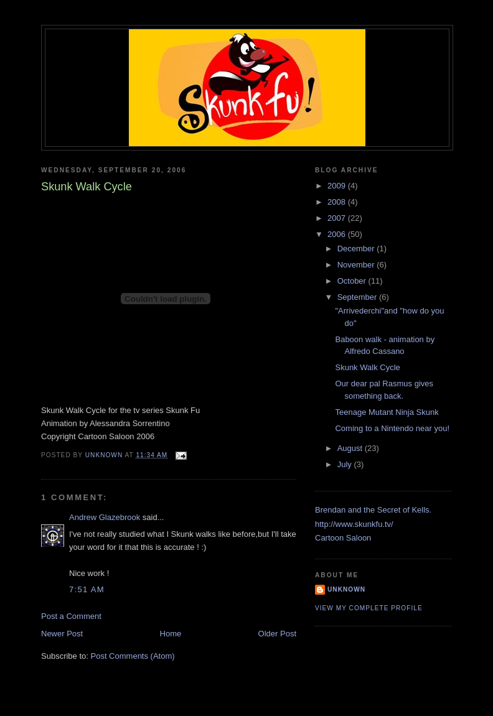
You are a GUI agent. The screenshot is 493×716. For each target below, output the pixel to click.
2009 (337, 185)
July (345, 464)
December (357, 248)
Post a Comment (71, 616)
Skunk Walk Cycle (367, 367)
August (351, 448)
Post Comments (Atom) (133, 656)
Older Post (277, 633)
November (357, 264)
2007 (337, 218)
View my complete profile (369, 608)
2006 (337, 234)
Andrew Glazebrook (104, 517)
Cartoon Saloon (343, 537)
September (358, 297)
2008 (337, 202)
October (353, 281)
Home (171, 633)
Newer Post (62, 633)
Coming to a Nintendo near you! (392, 428)
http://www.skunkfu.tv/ (354, 524)
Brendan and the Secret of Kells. (373, 509)
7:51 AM (87, 589)
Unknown (346, 589)
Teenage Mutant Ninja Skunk (386, 412)
